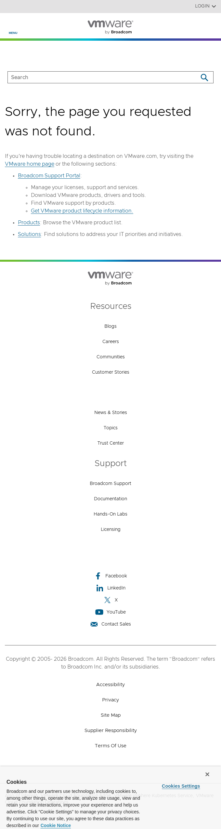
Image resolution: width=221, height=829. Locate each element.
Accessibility (110, 684)
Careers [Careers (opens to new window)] (110, 341)
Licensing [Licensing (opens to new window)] (111, 529)
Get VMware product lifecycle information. (82, 211)
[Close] (207, 774)
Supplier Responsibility (110, 730)
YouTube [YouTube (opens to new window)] (110, 612)
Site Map (111, 715)
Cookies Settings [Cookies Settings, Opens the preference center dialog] (181, 786)
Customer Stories (110, 372)
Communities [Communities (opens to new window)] (111, 357)
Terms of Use (110, 745)
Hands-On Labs (110, 514)
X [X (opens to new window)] (110, 600)
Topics (111, 428)
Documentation (110, 499)
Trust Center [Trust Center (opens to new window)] (111, 443)
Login (205, 6)
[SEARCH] (96, 77)
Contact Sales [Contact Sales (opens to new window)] (110, 624)
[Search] (204, 77)
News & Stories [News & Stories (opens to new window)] (110, 412)
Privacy (110, 700)
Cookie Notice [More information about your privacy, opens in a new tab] (56, 825)
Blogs (110, 326)
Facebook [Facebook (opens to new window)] (110, 576)
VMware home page (29, 164)
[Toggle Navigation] (10, 23)
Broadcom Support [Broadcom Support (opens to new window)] (110, 483)
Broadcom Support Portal (49, 175)
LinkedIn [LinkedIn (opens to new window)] (110, 588)
